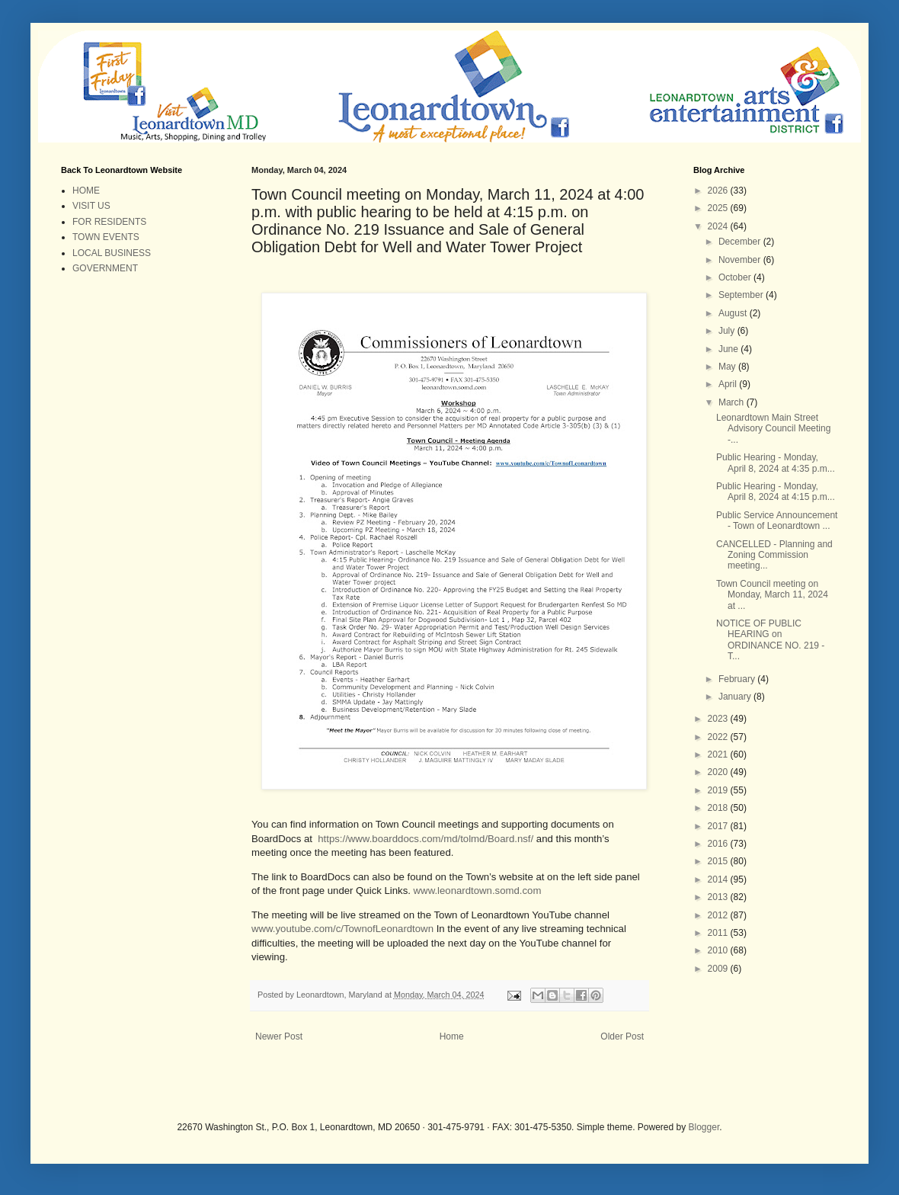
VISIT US (91, 205)
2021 (719, 754)
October (735, 277)
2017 (719, 826)
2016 (719, 843)
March (732, 402)
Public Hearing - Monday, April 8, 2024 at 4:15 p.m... (775, 491)
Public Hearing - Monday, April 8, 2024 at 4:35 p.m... (775, 462)
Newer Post (278, 1036)
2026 (719, 190)
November (740, 260)
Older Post (622, 1036)
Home (452, 1036)
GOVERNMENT (105, 268)
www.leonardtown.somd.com (478, 890)
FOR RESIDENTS (109, 221)
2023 (719, 718)
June (729, 349)
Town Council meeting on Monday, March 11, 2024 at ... (772, 594)
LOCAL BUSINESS (111, 253)
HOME (86, 190)
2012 (719, 915)
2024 (719, 226)
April (728, 384)
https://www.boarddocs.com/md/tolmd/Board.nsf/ (425, 838)
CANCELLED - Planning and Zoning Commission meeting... (774, 555)
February (737, 679)
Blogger (704, 1127)
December (740, 241)
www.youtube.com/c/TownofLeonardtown (342, 928)
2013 (719, 897)
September (742, 295)
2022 (719, 737)
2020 (719, 772)
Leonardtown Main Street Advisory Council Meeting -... (773, 428)
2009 (719, 968)
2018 (719, 808)
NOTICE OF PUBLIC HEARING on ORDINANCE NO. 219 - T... (770, 640)
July (727, 330)
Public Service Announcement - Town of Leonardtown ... (776, 520)
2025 (719, 208)
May (728, 366)
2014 (719, 879)
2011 (719, 932)
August (734, 313)
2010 (719, 950)
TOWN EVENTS (105, 237)
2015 (719, 861)
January (735, 696)
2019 (719, 790)
